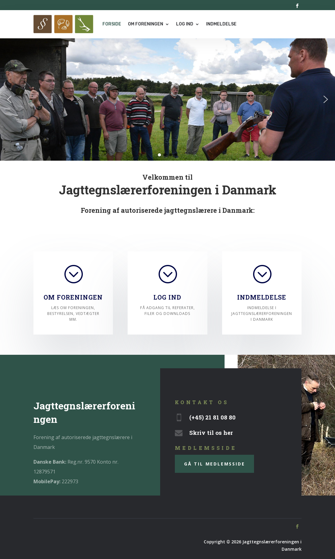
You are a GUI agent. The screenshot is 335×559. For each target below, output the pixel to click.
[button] (9, 99)
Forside (111, 24)
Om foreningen (145, 24)
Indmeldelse (221, 24)
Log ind (184, 24)
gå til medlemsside (214, 464)
